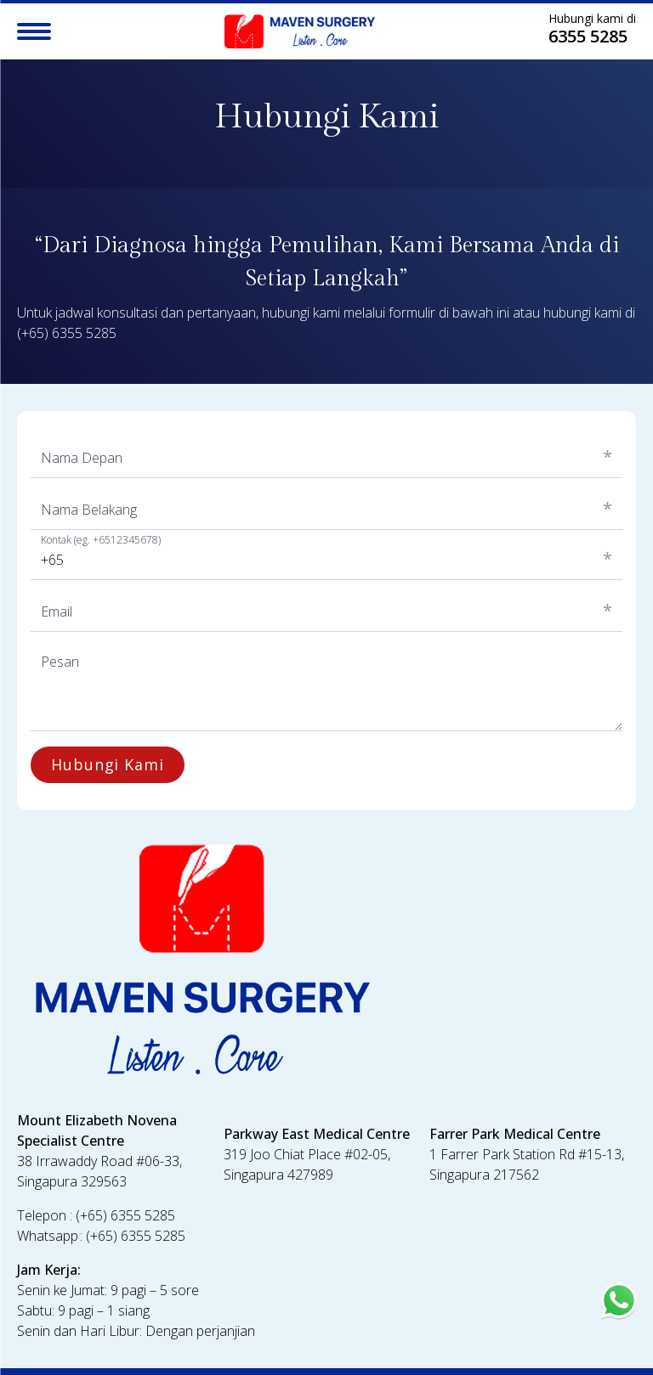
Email (56, 611)
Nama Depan (81, 457)
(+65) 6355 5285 (66, 333)
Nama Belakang (89, 509)
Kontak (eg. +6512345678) (101, 540)
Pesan (60, 661)
